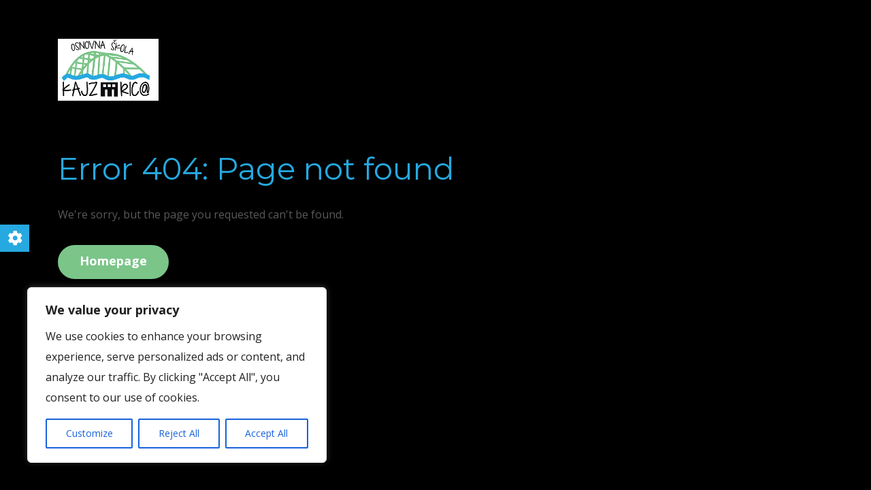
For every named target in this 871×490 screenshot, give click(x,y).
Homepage (113, 260)
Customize (89, 433)
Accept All (266, 433)
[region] (177, 375)
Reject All (179, 433)
